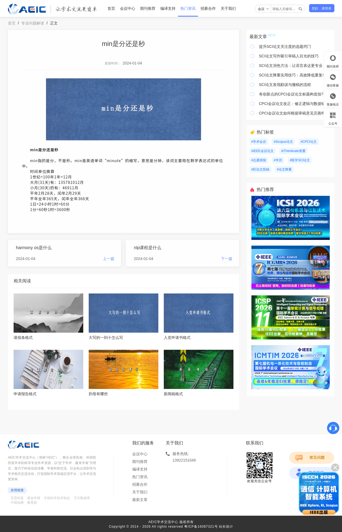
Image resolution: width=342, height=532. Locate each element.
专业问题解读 (32, 23)
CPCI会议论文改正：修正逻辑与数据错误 (294, 103)
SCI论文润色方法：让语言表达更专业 (290, 65)
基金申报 (33, 498)
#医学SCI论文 (300, 160)
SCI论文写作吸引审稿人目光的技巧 (289, 56)
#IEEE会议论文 (262, 151)
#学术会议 (258, 142)
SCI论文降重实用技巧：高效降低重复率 (292, 75)
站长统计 (226, 526)
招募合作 (208, 8)
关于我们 (228, 8)
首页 (111, 8)
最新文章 (139, 499)
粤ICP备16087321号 (201, 526)
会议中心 (127, 8)
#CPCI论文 (309, 142)
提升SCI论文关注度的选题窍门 (285, 46)
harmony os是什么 (34, 247)
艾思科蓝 (17, 498)
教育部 (32, 503)
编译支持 (167, 8)
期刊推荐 (147, 8)
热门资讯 (188, 8)
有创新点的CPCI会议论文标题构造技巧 (292, 94)
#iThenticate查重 (293, 151)
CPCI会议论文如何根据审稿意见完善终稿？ (295, 113)
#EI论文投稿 (260, 169)
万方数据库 (82, 498)
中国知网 (17, 503)
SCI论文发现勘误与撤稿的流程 (285, 84)
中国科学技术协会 (57, 498)
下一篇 (226, 258)
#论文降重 (284, 169)
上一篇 (108, 258)
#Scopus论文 (283, 142)
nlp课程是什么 (147, 247)
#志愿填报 (258, 160)
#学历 (278, 160)
